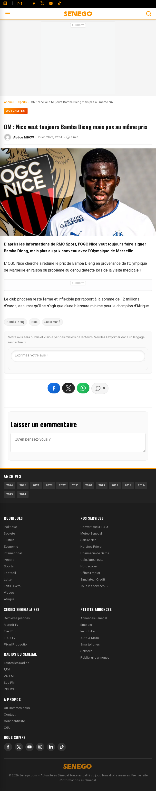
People (9, 560)
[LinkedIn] (51, 747)
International (13, 553)
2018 (114, 485)
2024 (35, 485)
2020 (88, 485)
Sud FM (9, 682)
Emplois (86, 625)
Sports (9, 566)
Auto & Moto (89, 638)
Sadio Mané (52, 322)
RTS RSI (9, 689)
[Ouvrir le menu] (8, 13)
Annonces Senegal (93, 618)
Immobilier (87, 631)
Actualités (15, 110)
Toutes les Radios (16, 663)
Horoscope (88, 566)
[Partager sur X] (68, 388)
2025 (22, 485)
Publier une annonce (94, 657)
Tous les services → (94, 586)
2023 (49, 485)
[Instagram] (40, 747)
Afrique (9, 599)
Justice (9, 540)
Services (86, 651)
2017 (128, 485)
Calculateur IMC (91, 560)
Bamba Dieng (16, 322)
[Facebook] (34, 3)
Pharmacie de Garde (94, 553)
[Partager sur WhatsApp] (83, 388)
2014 (22, 494)
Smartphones (90, 644)
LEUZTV (9, 638)
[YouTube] (51, 3)
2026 (9, 485)
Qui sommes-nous (17, 708)
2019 (101, 485)
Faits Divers (12, 586)
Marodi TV (11, 625)
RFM (7, 669)
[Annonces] (5, 3)
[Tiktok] (59, 3)
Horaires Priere (90, 546)
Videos (9, 592)
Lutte (7, 579)
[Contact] (19, 3)
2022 (62, 485)
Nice (34, 322)
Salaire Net (88, 540)
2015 (9, 494)
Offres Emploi (90, 573)
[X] (19, 747)
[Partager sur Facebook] (54, 388)
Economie (11, 546)
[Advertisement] (78, 59)
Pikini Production (16, 644)
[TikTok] (62, 747)
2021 (75, 485)
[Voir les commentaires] (99, 388)
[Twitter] (42, 3)
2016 (141, 485)
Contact (10, 714)
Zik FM (9, 676)
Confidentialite (14, 721)
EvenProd (11, 631)
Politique (10, 527)
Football (10, 573)
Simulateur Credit (92, 579)
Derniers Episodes (17, 618)
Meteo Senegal (91, 533)
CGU (7, 727)
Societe (9, 533)
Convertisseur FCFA (94, 527)
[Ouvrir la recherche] (148, 13)
